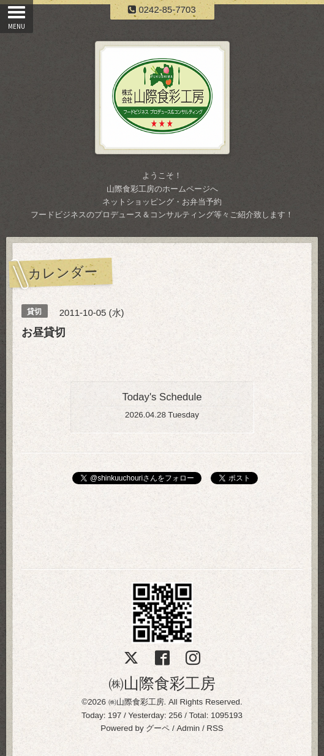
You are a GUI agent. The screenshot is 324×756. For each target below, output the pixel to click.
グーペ (158, 728)
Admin (188, 728)
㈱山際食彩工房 (162, 683)
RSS (214, 728)
